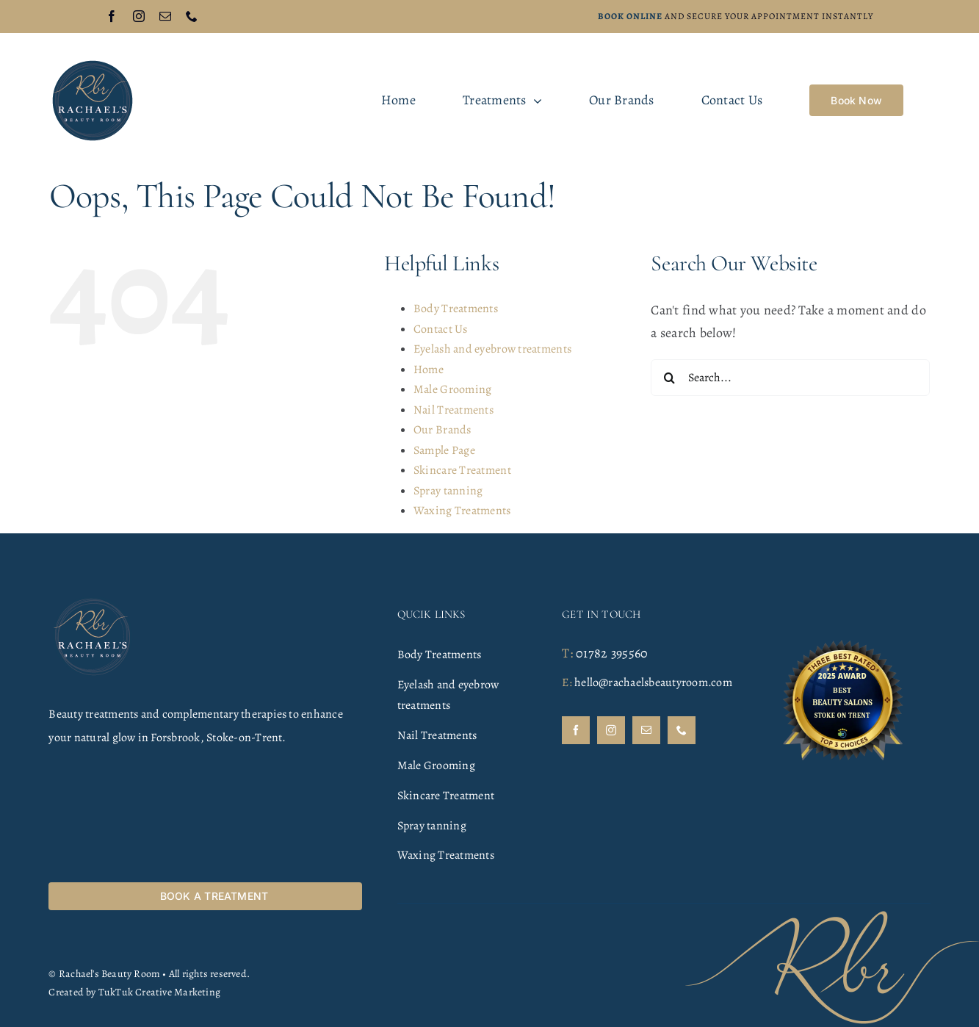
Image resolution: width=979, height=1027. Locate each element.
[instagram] (139, 16)
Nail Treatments (453, 410)
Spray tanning (448, 491)
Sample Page (444, 450)
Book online (630, 16)
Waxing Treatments (462, 510)
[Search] (669, 377)
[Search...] (790, 377)
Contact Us (440, 329)
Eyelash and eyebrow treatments (492, 349)
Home (428, 369)
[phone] (192, 16)
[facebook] (112, 16)
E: (566, 682)
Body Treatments (455, 308)
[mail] (165, 16)
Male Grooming (452, 389)
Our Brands (442, 430)
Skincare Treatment (462, 470)
